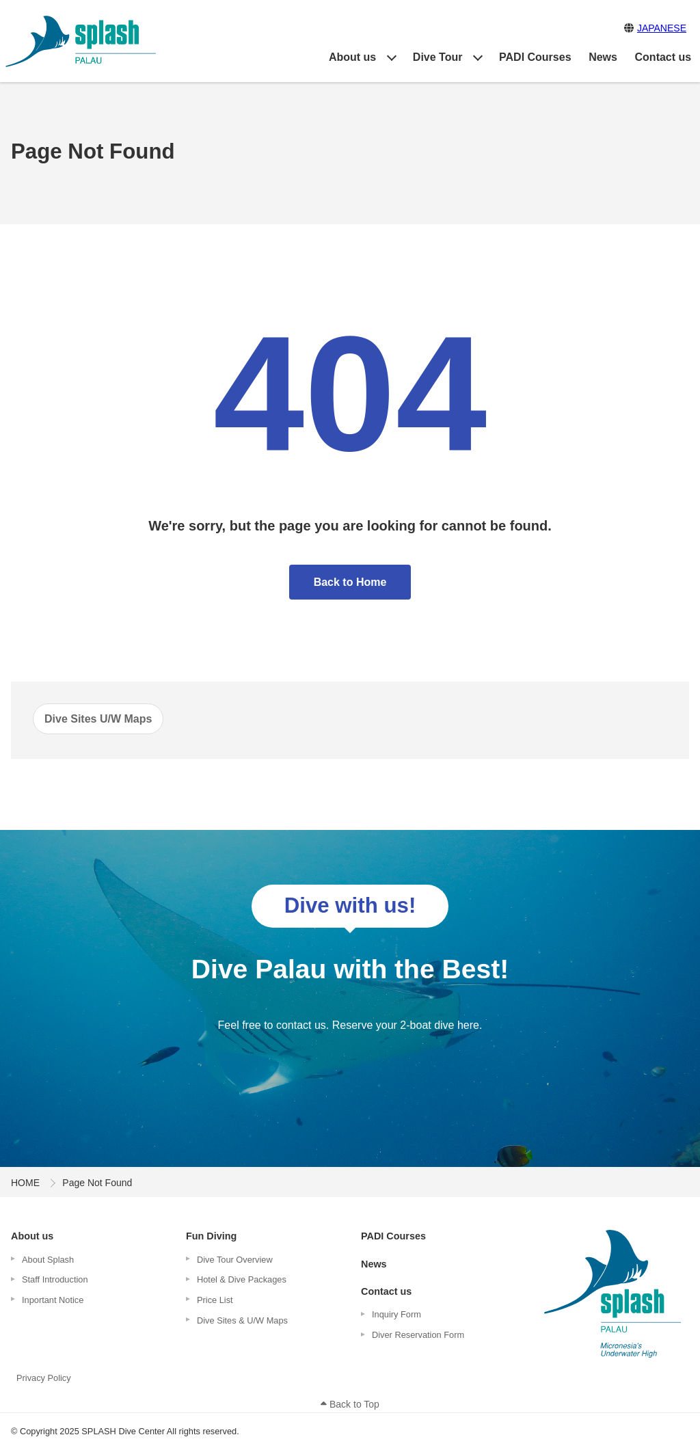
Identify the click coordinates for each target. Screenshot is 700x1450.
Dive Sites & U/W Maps (242, 1320)
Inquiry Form (396, 1314)
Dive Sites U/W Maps (98, 719)
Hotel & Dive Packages (241, 1279)
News (603, 57)
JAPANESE (661, 28)
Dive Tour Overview (235, 1259)
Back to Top (350, 1404)
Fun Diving (211, 1236)
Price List (215, 1300)
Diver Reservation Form (418, 1335)
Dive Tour (438, 57)
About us (352, 57)
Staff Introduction (55, 1279)
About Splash (48, 1259)
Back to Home (350, 582)
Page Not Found (97, 1182)
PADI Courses (535, 57)
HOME (25, 1182)
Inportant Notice (52, 1300)
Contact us (663, 57)
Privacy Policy (43, 1378)
